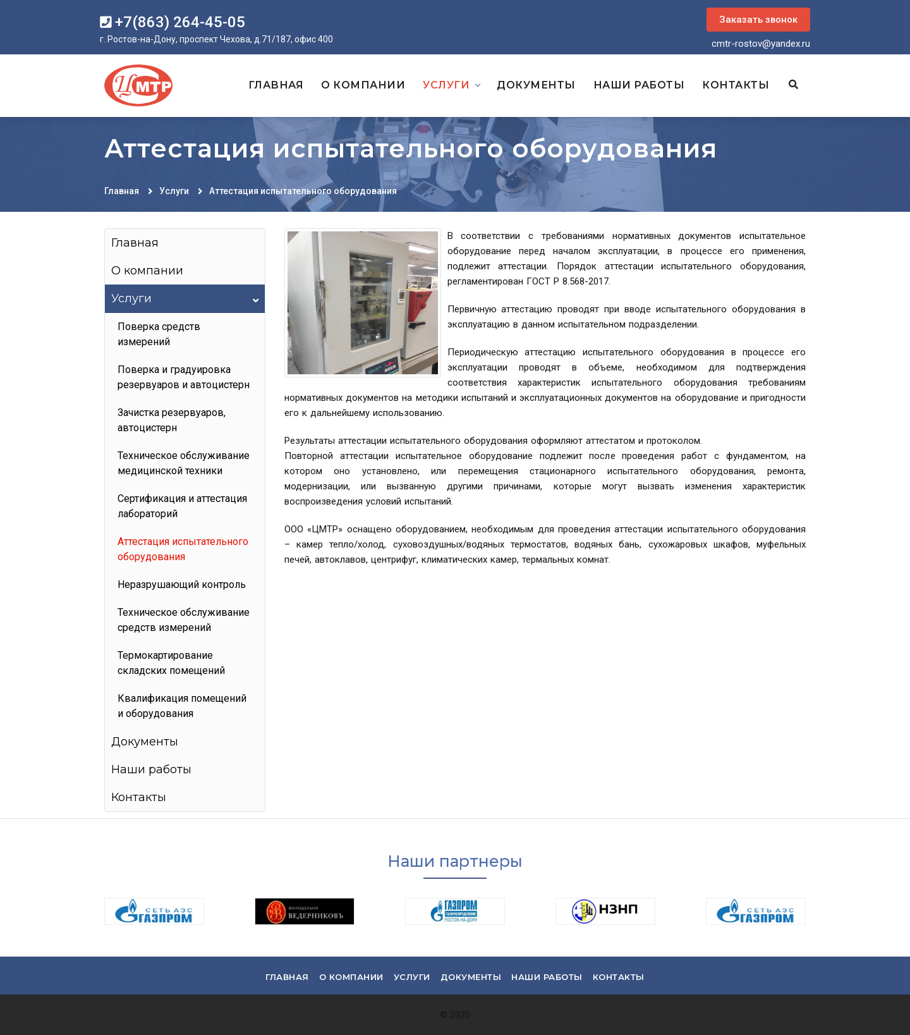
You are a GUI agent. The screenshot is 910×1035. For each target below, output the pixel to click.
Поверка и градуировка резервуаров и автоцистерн (184, 377)
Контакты (735, 85)
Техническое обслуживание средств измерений (184, 620)
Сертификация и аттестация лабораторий (182, 506)
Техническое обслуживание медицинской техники (184, 463)
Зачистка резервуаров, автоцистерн (172, 420)
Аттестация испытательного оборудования (303, 191)
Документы (536, 85)
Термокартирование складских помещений (171, 663)
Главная (276, 85)
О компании (363, 85)
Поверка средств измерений (159, 334)
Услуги (446, 85)
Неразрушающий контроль (182, 585)
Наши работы (639, 85)
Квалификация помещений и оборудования (182, 706)
